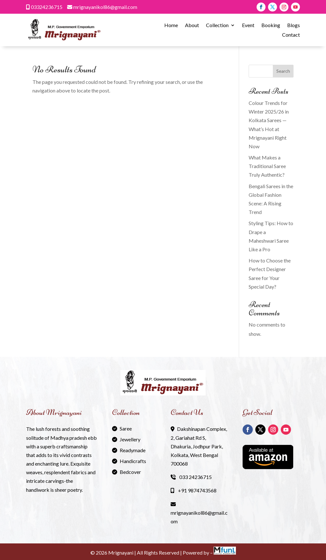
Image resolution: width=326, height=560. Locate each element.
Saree (126, 428)
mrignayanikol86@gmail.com (102, 7)
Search (283, 71)
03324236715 (44, 7)
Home (171, 25)
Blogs (293, 25)
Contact (291, 35)
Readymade (132, 450)
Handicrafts (133, 461)
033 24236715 (191, 477)
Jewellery (130, 439)
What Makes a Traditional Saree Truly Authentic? (267, 166)
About (192, 25)
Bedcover (130, 472)
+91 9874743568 (193, 490)
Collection (217, 25)
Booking (270, 25)
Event (248, 25)
